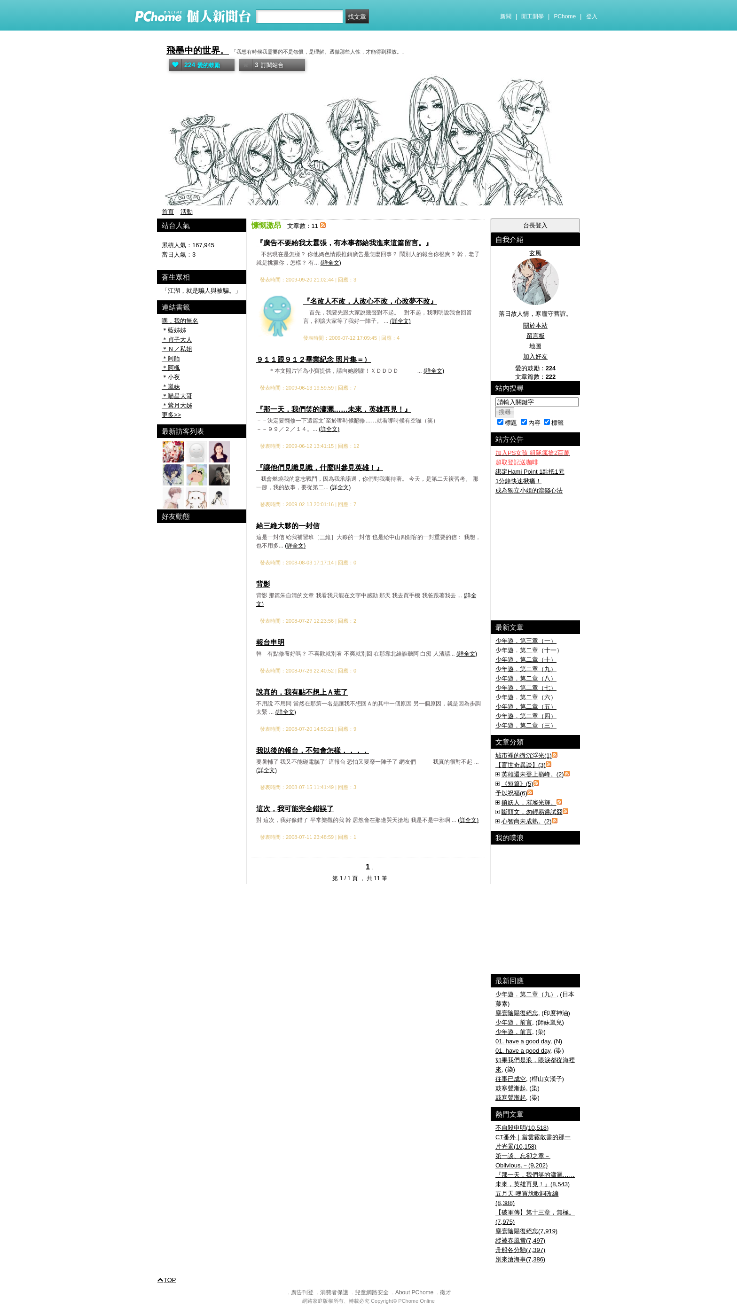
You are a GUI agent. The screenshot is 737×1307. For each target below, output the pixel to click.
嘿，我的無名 (180, 320)
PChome (565, 16)
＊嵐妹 (171, 386)
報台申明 (270, 642)
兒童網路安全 (372, 1292)
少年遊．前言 (513, 1022)
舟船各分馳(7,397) (520, 1249)
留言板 (535, 335)
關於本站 (535, 325)
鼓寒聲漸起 (510, 1088)
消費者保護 (334, 1292)
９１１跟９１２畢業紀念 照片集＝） (313, 359)
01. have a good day (522, 1041)
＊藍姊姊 (174, 330)
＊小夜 (171, 377)
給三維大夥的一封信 (288, 526)
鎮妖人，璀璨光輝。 (529, 802)
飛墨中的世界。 (197, 50)
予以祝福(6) (511, 793)
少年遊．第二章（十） (526, 659)
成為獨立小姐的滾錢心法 (529, 490)
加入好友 (535, 356)
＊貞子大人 (177, 339)
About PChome (414, 1292)
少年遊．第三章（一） (526, 640)
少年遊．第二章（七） (526, 687)
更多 (171, 414)
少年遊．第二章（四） (526, 716)
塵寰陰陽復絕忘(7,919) (526, 1231)
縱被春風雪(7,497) (520, 1240)
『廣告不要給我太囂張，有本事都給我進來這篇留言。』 (344, 243)
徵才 (445, 1292)
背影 (263, 584)
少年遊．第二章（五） (526, 706)
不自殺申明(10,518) (522, 1127)
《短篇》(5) (517, 783)
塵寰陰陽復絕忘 (516, 1013)
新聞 (505, 16)
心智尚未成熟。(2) (527, 821)
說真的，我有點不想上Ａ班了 (302, 692)
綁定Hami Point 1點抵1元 (530, 471)
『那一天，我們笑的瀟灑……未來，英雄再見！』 (333, 409)
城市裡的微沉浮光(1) (523, 755)
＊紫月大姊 (177, 405)
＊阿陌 (171, 358)
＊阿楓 (171, 367)
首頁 (168, 211)
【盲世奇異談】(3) (520, 764)
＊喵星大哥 (177, 395)
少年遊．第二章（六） (526, 697)
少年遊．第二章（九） (526, 669)
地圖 (535, 346)
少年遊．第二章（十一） (529, 650)
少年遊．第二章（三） (526, 725)
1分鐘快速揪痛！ (518, 481)
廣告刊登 (302, 1292)
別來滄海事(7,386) (520, 1259)
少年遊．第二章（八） (526, 678)
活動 (186, 211)
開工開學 (532, 16)
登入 (591, 16)
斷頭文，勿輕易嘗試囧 (532, 811)
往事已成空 (510, 1078)
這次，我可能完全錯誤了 (295, 809)
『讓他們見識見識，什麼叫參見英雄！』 (319, 467)
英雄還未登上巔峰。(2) (533, 774)
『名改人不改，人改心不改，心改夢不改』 (370, 301)
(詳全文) (331, 262)
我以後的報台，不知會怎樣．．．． (312, 750)
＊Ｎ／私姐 (177, 348)
